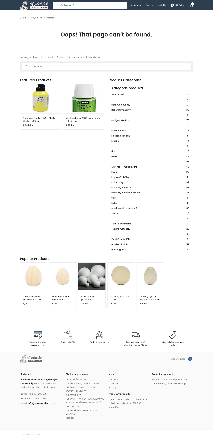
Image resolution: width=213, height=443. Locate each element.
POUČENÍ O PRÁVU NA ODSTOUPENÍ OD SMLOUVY (83, 404)
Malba (150, 159)
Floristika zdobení (150, 135)
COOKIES (70, 418)
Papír (150, 172)
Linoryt (150, 151)
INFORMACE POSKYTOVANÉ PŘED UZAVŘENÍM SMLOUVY (82, 389)
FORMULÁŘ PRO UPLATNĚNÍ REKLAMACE (85, 398)
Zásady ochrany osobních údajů (82, 383)
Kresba (150, 143)
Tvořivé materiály (150, 231)
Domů (23, 17)
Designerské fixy (150, 123)
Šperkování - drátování (150, 208)
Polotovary (150, 182)
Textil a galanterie (150, 223)
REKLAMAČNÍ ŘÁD (74, 394)
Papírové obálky (150, 177)
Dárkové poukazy (150, 104)
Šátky (150, 203)
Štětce (150, 216)
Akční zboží (150, 97)
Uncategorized (150, 249)
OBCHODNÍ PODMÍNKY (77, 379)
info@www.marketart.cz (41, 403)
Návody (149, 5)
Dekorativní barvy (150, 112)
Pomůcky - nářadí (150, 187)
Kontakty (162, 5)
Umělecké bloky (150, 244)
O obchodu (136, 5)
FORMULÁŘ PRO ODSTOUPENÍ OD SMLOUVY (82, 412)
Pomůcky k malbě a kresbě (150, 192)
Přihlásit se (178, 5)
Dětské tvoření (150, 130)
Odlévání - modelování (150, 166)
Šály (150, 198)
